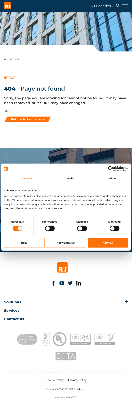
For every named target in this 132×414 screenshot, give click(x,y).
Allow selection (66, 242)
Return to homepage (27, 119)
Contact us (14, 319)
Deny (24, 242)
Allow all (108, 242)
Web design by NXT (65, 397)
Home (8, 59)
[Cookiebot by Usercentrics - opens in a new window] (113, 168)
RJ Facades (102, 6)
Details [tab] (69, 178)
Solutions (12, 302)
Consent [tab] (26, 178)
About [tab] (113, 178)
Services (11, 310)
